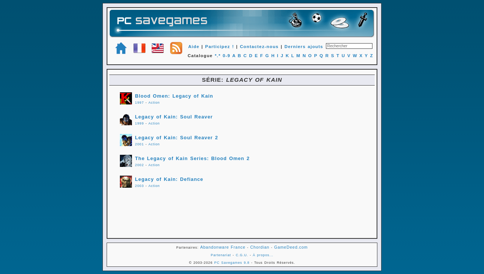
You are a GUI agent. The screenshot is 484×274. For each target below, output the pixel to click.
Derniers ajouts (303, 46)
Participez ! (219, 46)
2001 (139, 144)
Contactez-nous (259, 46)
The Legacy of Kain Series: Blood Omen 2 (192, 158)
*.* (218, 55)
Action (154, 102)
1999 (139, 123)
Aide (194, 46)
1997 (139, 102)
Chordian (260, 247)
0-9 (226, 55)
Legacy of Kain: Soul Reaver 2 (176, 137)
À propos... (263, 255)
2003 (139, 186)
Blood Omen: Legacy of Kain (174, 96)
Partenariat (221, 255)
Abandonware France (222, 247)
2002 (139, 165)
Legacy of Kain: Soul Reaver (174, 117)
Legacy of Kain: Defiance (169, 179)
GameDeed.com (291, 247)
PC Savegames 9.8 (232, 263)
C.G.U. (242, 255)
